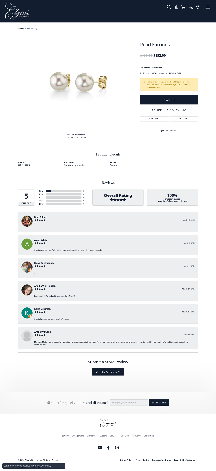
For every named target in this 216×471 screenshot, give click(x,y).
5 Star (41, 191)
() (84, 191)
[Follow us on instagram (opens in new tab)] (117, 448)
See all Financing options (151, 67)
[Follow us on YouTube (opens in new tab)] (100, 448)
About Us (136, 435)
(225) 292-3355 (77, 137)
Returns (184, 119)
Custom (103, 435)
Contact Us (149, 435)
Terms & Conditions (161, 460)
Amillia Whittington (45, 285)
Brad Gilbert (40, 217)
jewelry (21, 28)
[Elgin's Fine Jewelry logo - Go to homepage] (83, 11)
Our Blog (125, 435)
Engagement (78, 435)
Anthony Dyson (42, 331)
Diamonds (91, 435)
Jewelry (65, 435)
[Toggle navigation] (208, 7)
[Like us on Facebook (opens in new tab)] (108, 448)
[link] (191, 7)
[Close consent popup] (62, 466)
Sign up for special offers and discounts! (77, 402)
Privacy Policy (142, 460)
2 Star (41, 200)
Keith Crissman (42, 308)
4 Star (41, 194)
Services (113, 435)
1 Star (41, 204)
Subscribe (159, 402)
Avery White (41, 240)
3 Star (41, 197)
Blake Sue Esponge (44, 262)
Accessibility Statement (185, 460)
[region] (77, 83)
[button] (169, 7)
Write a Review (108, 371)
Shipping (154, 119)
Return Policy (126, 460)
